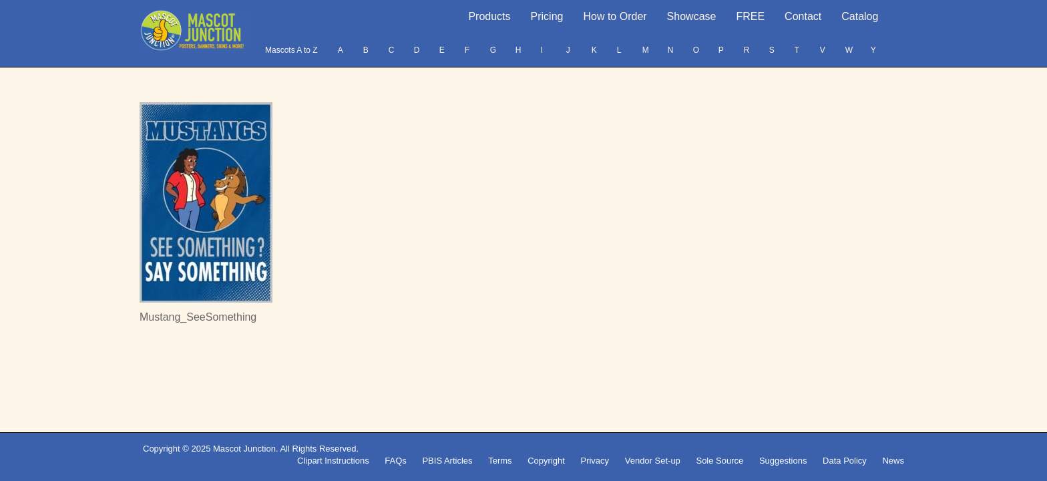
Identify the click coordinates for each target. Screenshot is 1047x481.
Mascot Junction (244, 449)
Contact (803, 16)
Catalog (859, 16)
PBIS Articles (447, 461)
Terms (499, 461)
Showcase (691, 16)
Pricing (547, 16)
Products (489, 16)
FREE (750, 16)
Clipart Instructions (333, 461)
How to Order (614, 16)
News (893, 461)
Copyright (546, 461)
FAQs (396, 461)
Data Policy (845, 461)
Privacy (594, 461)
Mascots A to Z (291, 50)
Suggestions (783, 461)
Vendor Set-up (652, 461)
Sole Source (719, 461)
